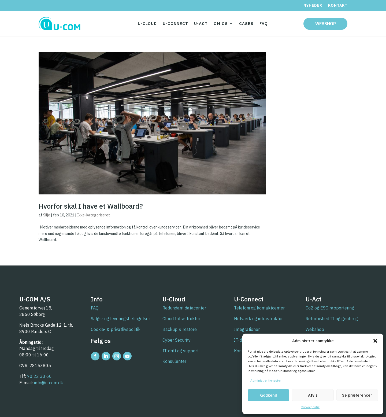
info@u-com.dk (48, 382)
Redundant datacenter (184, 308)
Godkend (268, 395)
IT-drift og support (180, 350)
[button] (375, 341)
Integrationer (247, 329)
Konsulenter (174, 361)
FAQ (263, 23)
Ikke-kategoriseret (93, 215)
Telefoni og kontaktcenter (259, 308)
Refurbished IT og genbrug (332, 318)
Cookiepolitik (310, 407)
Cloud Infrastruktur (181, 318)
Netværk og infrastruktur (258, 318)
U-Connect (175, 23)
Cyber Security (176, 340)
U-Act (201, 23)
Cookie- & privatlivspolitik (115, 329)
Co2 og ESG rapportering (330, 308)
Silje (46, 215)
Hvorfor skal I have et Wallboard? (91, 206)
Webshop (325, 23)
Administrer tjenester (265, 380)
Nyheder (312, 5)
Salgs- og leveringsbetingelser (120, 318)
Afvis (313, 395)
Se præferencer (357, 395)
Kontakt (337, 5)
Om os (221, 23)
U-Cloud (147, 23)
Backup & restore (179, 329)
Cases (246, 23)
